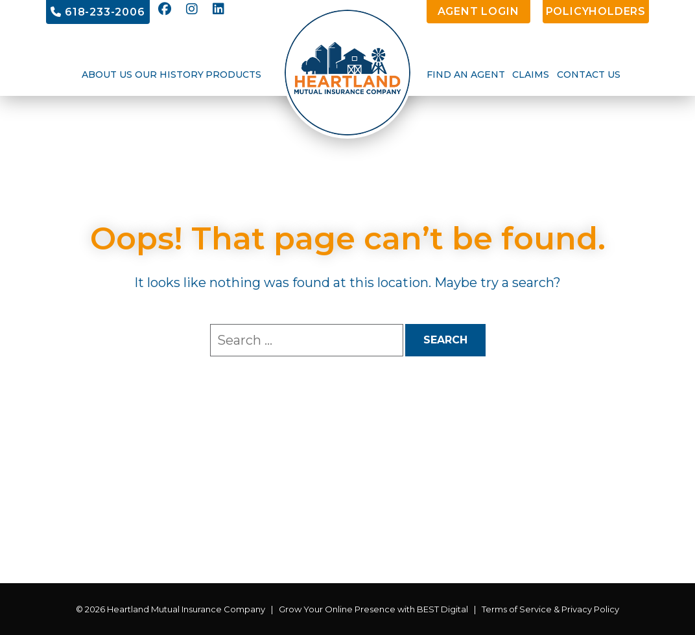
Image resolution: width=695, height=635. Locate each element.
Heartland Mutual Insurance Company (186, 609)
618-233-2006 (98, 12)
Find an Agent (466, 74)
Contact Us (588, 74)
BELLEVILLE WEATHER (347, 534)
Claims (530, 74)
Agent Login (478, 11)
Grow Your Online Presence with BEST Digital (373, 609)
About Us (107, 74)
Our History (169, 74)
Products (233, 74)
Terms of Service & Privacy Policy (550, 609)
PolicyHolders (596, 11)
